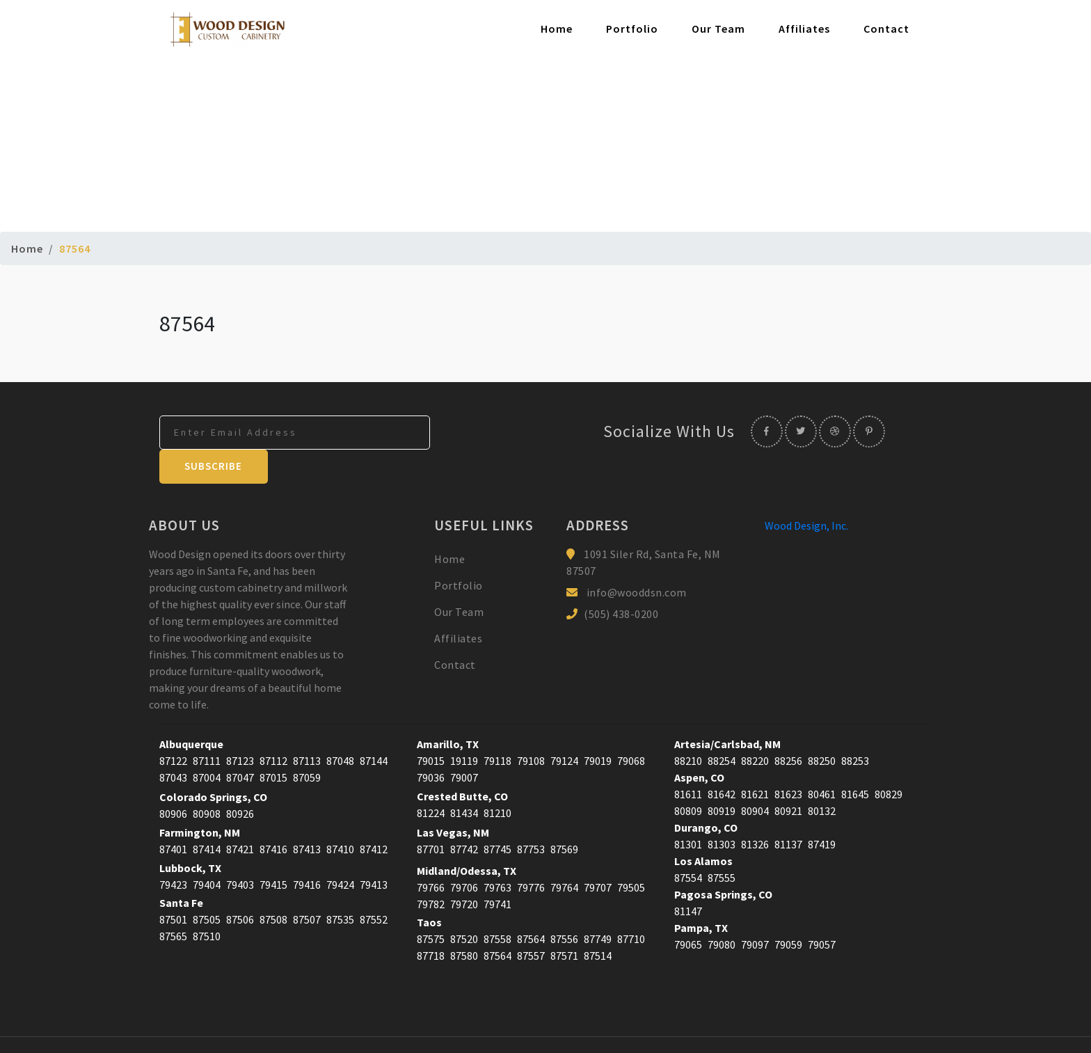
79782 (431, 871)
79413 (374, 851)
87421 (240, 816)
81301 (688, 811)
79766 (431, 854)
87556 (564, 905)
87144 (374, 727)
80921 (788, 777)
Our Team (718, 29)
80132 (822, 777)
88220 (755, 727)
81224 (431, 779)
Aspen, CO (699, 744)
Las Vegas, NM (453, 799)
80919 (721, 777)
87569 (564, 816)
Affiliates (804, 29)
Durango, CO (706, 794)
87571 (564, 922)
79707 (598, 854)
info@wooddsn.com (637, 559)
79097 (755, 911)
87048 (340, 727)
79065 (688, 911)
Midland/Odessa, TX (466, 837)
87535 (340, 886)
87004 (207, 744)
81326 (755, 811)
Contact (886, 29)
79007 (464, 744)
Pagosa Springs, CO (723, 861)
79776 (531, 854)
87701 (431, 816)
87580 (464, 922)
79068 (631, 727)
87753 (531, 816)
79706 (464, 854)
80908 (207, 780)
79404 (207, 851)
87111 (207, 727)
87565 (173, 903)
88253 (855, 727)
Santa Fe (181, 869)
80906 (173, 780)
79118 (497, 727)
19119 (464, 727)
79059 (788, 911)
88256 (788, 727)
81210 (497, 779)
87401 (173, 816)
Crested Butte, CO (462, 763)
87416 (273, 816)
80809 (688, 777)
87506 (240, 886)
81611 (688, 761)
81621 (755, 761)
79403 (240, 851)
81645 (855, 761)
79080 (721, 911)
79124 (564, 727)
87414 (207, 816)
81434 (464, 779)
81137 (788, 811)
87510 (207, 903)
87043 (173, 744)
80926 (240, 780)
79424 (340, 851)
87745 (497, 816)
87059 (307, 744)
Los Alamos (703, 827)
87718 (431, 922)
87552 (374, 886)
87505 (207, 886)
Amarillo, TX (448, 711)
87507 (307, 886)
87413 (307, 816)
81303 (721, 811)
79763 (497, 854)
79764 (564, 854)
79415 (273, 851)
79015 (431, 727)
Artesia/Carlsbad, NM (727, 711)
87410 (340, 816)
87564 (531, 905)
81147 (688, 878)
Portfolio (632, 29)
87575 (431, 905)
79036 (431, 744)
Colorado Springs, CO (213, 763)
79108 (531, 727)
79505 (631, 854)
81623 (788, 761)
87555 (721, 844)
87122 (173, 727)
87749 (598, 905)
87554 (688, 844)
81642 (721, 761)
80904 (755, 777)
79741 (497, 871)
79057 (822, 911)
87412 (374, 816)
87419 (822, 811)
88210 (688, 727)
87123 (240, 727)
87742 (464, 816)
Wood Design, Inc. (806, 492)
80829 (888, 761)
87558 (497, 905)
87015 (273, 744)
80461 (822, 761)
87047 (240, 744)
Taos (429, 889)
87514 (598, 922)
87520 (464, 905)
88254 (721, 727)
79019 (598, 727)
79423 (173, 851)
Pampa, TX (701, 894)
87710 (631, 905)
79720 (464, 871)
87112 (273, 727)
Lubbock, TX (190, 834)
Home (557, 29)
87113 (307, 727)
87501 (173, 886)
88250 (822, 727)
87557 (531, 922)
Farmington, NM (199, 799)
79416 (307, 851)
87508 (273, 886)
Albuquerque (191, 711)
